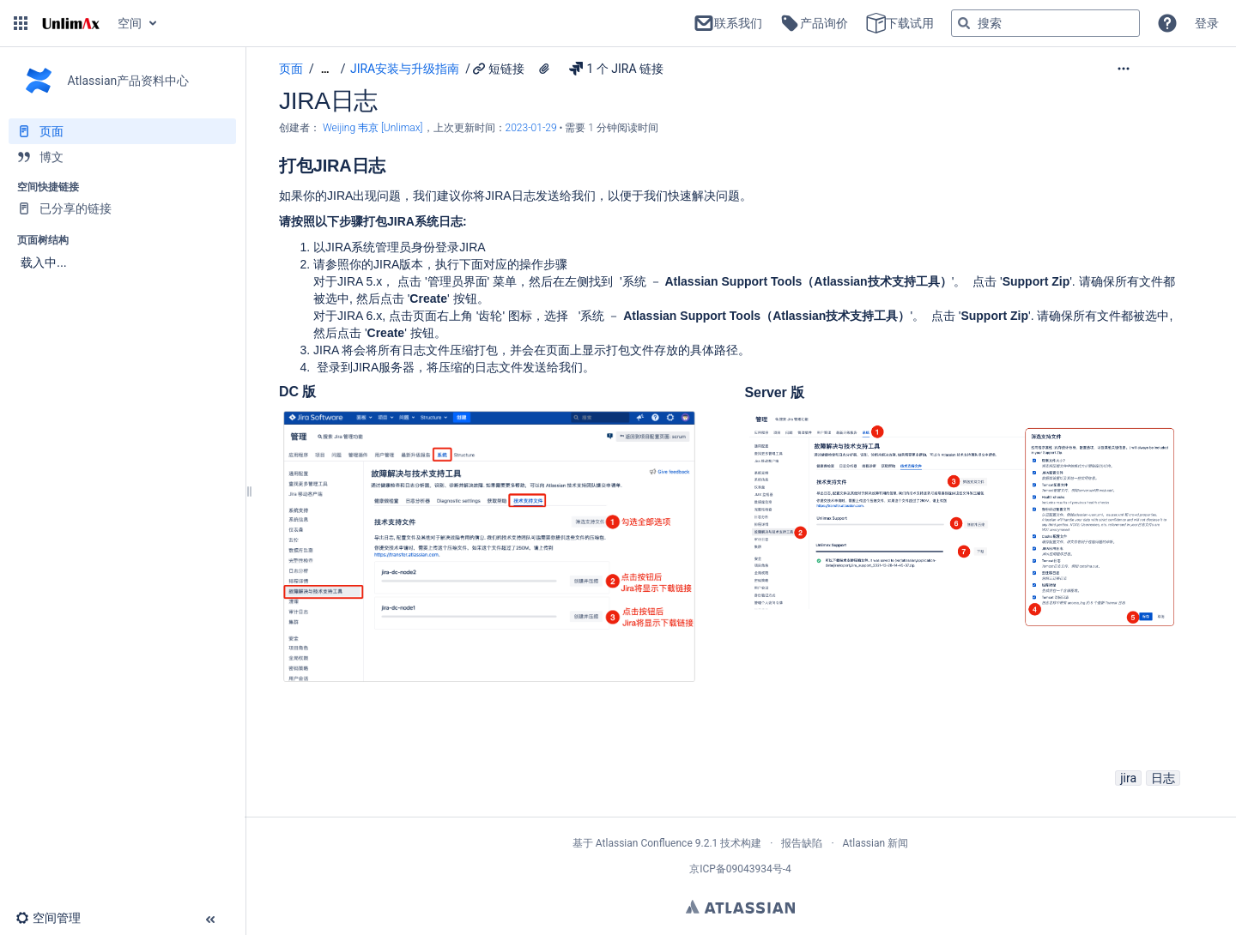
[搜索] (964, 23)
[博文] (122, 157)
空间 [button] (130, 23)
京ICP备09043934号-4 (740, 869)
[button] (21, 23)
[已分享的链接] (122, 208)
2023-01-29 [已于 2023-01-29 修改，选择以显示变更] (533, 128)
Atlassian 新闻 (876, 843)
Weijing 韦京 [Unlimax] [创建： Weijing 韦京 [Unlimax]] (373, 128)
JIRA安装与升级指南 (404, 68)
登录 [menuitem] (1207, 23)
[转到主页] (71, 23)
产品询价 (813, 23)
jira (1128, 778)
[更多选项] (1158, 68)
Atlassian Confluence (644, 843)
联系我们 (728, 23)
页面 (291, 68)
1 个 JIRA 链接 (616, 68)
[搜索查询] (1045, 23)
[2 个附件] (544, 68)
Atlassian (740, 907)
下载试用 (899, 23)
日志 (1163, 778)
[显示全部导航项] (325, 69)
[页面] (122, 131)
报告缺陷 (801, 843)
